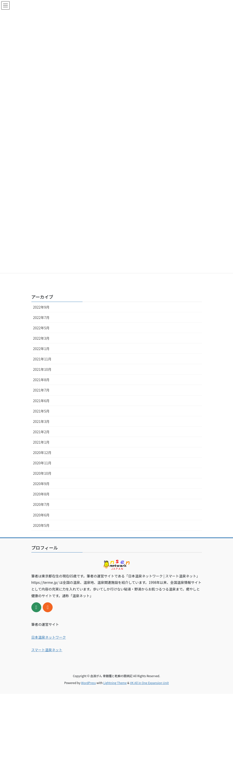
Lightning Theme (115, 683)
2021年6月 (41, 400)
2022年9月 (41, 307)
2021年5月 (41, 411)
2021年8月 (41, 379)
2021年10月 (42, 369)
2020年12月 (42, 452)
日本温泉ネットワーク (48, 637)
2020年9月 (41, 483)
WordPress (88, 683)
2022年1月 (41, 348)
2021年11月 (42, 358)
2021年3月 (41, 421)
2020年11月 (42, 462)
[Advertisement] (116, 728)
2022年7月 (41, 317)
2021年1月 (41, 442)
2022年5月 (41, 327)
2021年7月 (41, 390)
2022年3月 (41, 338)
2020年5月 (41, 525)
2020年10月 (42, 473)
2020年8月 (41, 494)
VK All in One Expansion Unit (149, 683)
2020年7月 (41, 504)
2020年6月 (41, 514)
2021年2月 (41, 431)
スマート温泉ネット (47, 649)
